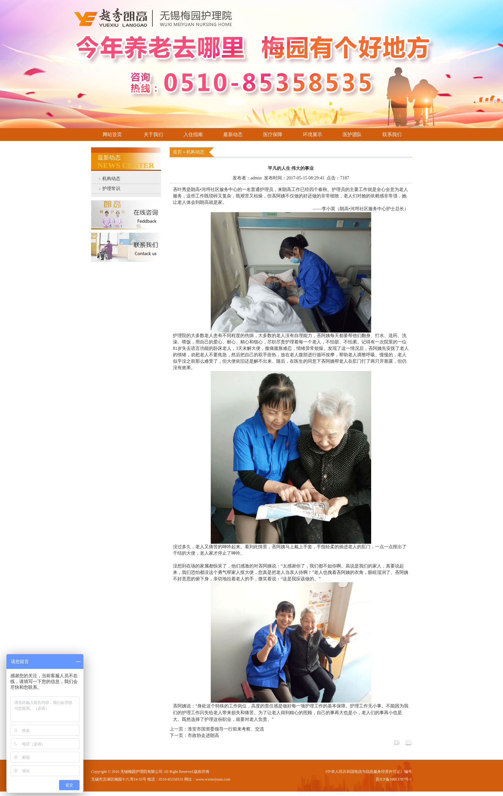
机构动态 (111, 178)
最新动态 (233, 134)
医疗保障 (272, 134)
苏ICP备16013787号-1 (394, 779)
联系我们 (392, 134)
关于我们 (153, 134)
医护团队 (352, 134)
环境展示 (312, 134)
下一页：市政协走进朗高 (194, 735)
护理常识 (111, 188)
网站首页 (112, 134)
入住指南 (193, 134)
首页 (178, 152)
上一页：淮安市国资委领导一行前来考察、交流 (217, 729)
